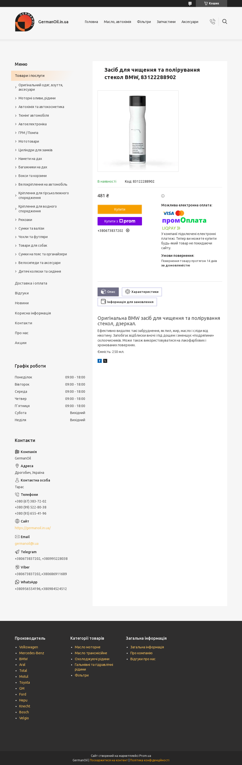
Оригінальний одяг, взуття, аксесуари (41, 87)
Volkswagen (28, 647)
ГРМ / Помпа (28, 133)
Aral (22, 665)
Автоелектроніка (33, 124)
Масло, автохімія (117, 22)
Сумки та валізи (31, 228)
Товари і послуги (29, 75)
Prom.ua (145, 755)
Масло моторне (88, 647)
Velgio (24, 718)
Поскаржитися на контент (109, 760)
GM (21, 688)
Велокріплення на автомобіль (43, 184)
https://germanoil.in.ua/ (33, 528)
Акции (20, 343)
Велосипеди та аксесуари (39, 263)
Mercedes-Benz (31, 653)
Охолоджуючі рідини (92, 659)
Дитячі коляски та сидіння (40, 271)
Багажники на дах (33, 167)
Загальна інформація (147, 647)
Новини (22, 303)
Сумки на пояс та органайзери (43, 254)
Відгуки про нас (143, 659)
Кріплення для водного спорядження (38, 208)
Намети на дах (30, 159)
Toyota (24, 682)
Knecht (24, 706)
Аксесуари (190, 22)
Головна (91, 22)
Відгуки (22, 293)
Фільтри (144, 22)
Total (23, 671)
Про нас (21, 333)
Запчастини (166, 22)
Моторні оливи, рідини (37, 98)
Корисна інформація (33, 313)
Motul (23, 676)
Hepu (23, 700)
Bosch (24, 712)
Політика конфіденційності (149, 760)
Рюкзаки (25, 220)
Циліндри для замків (36, 150)
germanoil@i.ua (27, 544)
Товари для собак (33, 245)
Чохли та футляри (33, 237)
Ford (22, 694)
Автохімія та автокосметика (41, 107)
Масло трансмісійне (91, 653)
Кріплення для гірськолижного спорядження (44, 195)
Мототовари (29, 141)
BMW (23, 659)
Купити (119, 209)
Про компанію (141, 653)
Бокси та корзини (33, 176)
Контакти (23, 323)
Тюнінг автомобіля (34, 115)
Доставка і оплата (31, 283)
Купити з (119, 221)
